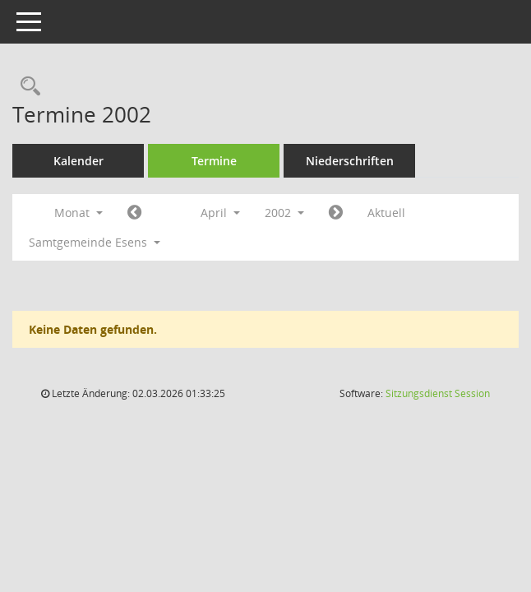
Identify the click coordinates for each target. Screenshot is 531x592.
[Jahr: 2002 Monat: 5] (335, 213)
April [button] (220, 212)
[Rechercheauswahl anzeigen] (26, 86)
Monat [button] (78, 212)
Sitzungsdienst (438, 393)
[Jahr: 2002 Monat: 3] (134, 213)
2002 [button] (284, 212)
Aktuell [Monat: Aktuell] (386, 212)
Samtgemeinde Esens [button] (94, 242)
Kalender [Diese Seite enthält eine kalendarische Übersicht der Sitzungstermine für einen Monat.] (78, 161)
